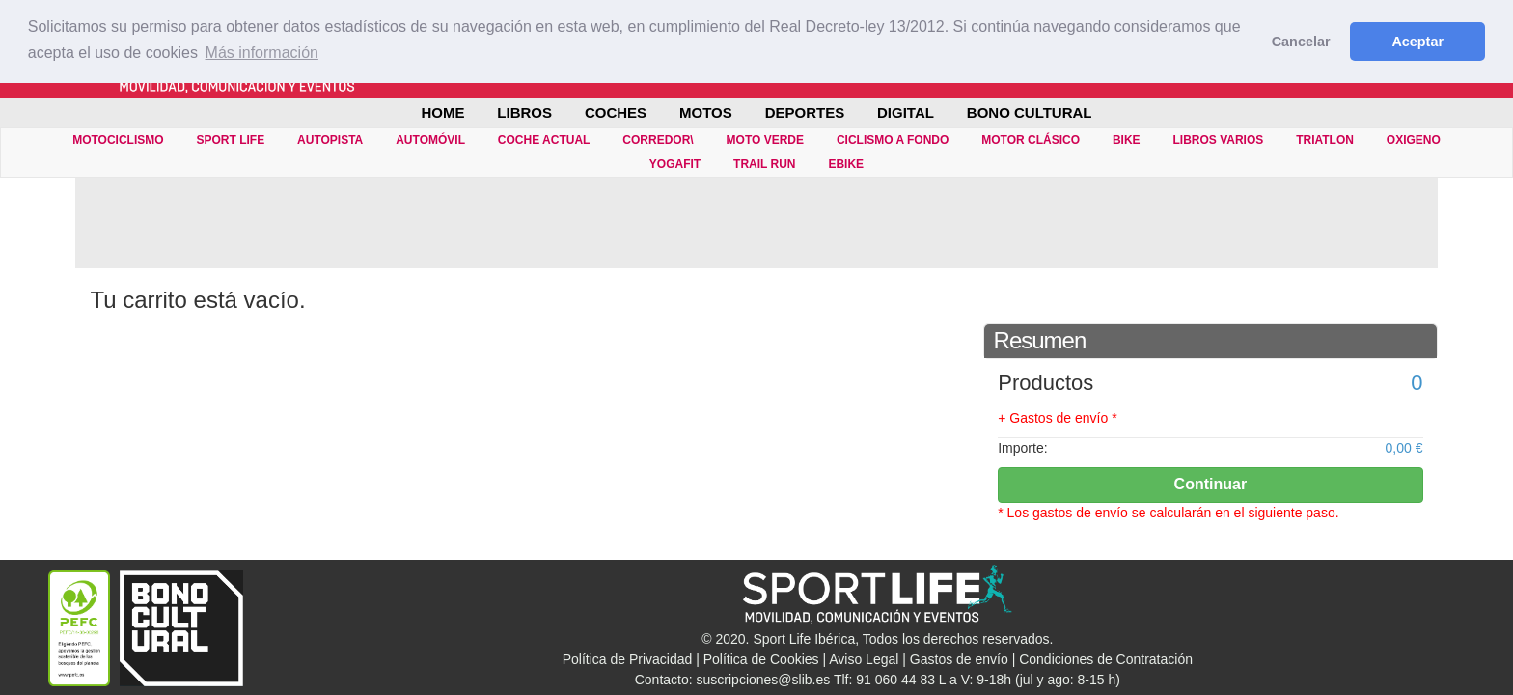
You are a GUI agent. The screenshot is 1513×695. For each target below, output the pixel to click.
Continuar (1211, 484)
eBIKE (846, 164)
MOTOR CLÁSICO (1030, 140)
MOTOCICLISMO (117, 140)
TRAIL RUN (764, 164)
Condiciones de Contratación (1106, 659)
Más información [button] (262, 52)
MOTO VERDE (765, 140)
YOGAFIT (675, 164)
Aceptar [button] (1417, 41)
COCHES (615, 112)
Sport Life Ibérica (804, 639)
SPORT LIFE (231, 140)
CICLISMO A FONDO (893, 140)
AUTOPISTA (330, 140)
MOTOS (705, 112)
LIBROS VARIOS (1217, 140)
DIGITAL (905, 112)
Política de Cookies (761, 659)
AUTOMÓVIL (430, 140)
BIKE (1127, 140)
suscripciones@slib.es (764, 679)
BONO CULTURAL (1029, 112)
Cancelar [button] (1301, 41)
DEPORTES (805, 112)
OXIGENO (1414, 140)
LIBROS (524, 112)
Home (442, 112)
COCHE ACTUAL (544, 140)
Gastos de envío (959, 659)
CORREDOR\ (657, 140)
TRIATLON (1325, 140)
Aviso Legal (863, 659)
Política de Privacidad (628, 659)
